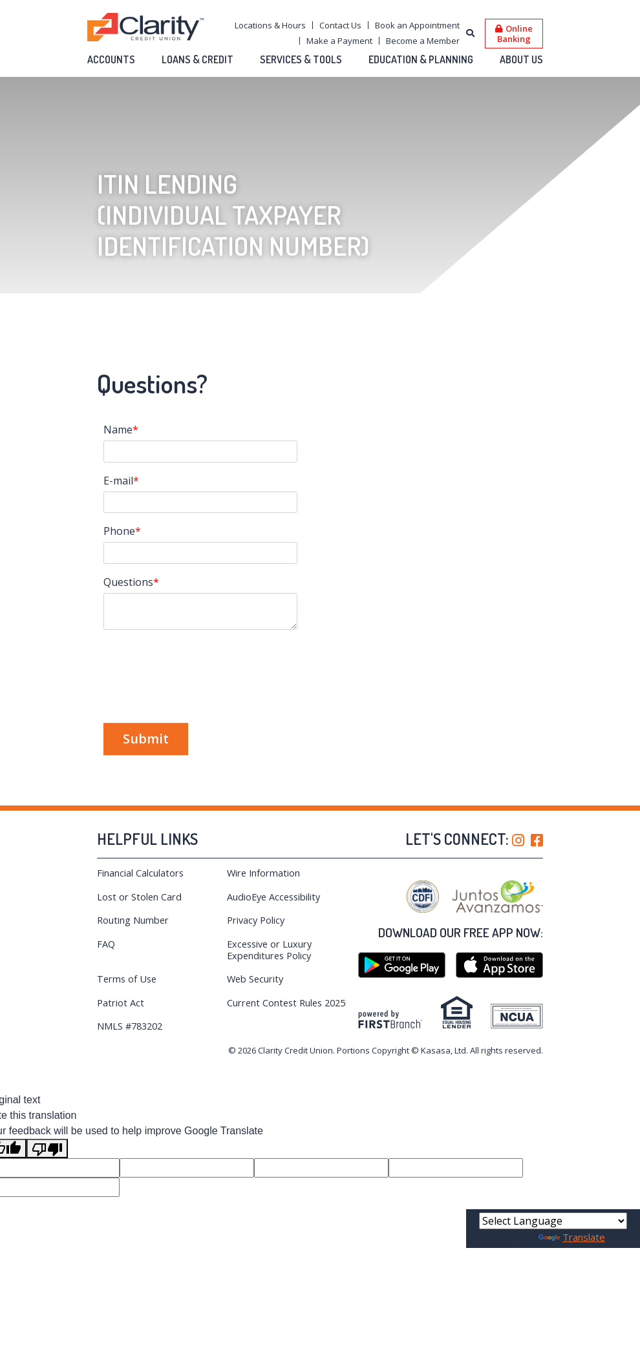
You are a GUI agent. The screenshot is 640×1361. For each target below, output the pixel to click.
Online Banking (515, 33)
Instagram (518, 840)
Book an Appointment (417, 25)
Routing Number (133, 919)
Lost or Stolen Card (140, 896)
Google (401, 965)
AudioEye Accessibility (276, 896)
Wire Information (264, 872)
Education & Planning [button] (420, 59)
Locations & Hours (270, 25)
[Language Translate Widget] (553, 1220)
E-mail (118, 480)
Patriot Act (121, 1002)
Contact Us (340, 25)
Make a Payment (339, 41)
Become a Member (423, 41)
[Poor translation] (47, 1149)
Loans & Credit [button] (197, 59)
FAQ (106, 943)
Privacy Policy (257, 919)
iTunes (499, 965)
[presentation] (201, 669)
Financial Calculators (140, 872)
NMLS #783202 (132, 1025)
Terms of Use (128, 978)
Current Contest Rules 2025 (289, 1002)
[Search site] (470, 33)
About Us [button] (521, 59)
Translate (574, 1237)
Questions (128, 582)
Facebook (537, 840)
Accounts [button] (111, 59)
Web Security (256, 978)
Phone (119, 531)
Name (118, 429)
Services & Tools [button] (301, 59)
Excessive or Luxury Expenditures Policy (271, 949)
